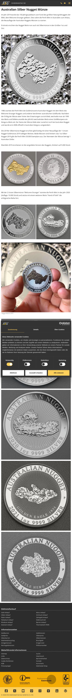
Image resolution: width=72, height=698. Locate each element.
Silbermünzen (41, 638)
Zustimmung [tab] (12, 306)
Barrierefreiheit (41, 659)
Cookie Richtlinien (7, 661)
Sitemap (4, 654)
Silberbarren (5, 638)
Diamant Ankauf (6, 625)
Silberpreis (40, 636)
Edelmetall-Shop (41, 666)
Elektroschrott (41, 620)
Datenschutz (5, 659)
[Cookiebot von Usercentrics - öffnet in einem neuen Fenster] (61, 300)
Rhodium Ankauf (7, 622)
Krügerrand (40, 643)
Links (3, 656)
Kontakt (38, 661)
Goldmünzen (40, 633)
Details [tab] (36, 306)
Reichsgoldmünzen (7, 645)
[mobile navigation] (69, 3)
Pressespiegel (6, 666)
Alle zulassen (59, 349)
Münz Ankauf (40, 612)
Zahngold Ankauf (42, 617)
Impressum (40, 656)
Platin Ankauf (5, 617)
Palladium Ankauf (7, 620)
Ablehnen (13, 349)
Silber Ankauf (5, 615)
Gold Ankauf (5, 612)
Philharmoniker (41, 645)
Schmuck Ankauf (42, 615)
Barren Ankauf (41, 622)
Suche (38, 654)
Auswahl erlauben (36, 349)
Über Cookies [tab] (59, 306)
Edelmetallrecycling (8, 640)
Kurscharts (40, 663)
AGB (2, 663)
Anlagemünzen (6, 643)
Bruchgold (39, 640)
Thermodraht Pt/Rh (42, 625)
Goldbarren (5, 633)
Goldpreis (4, 636)
